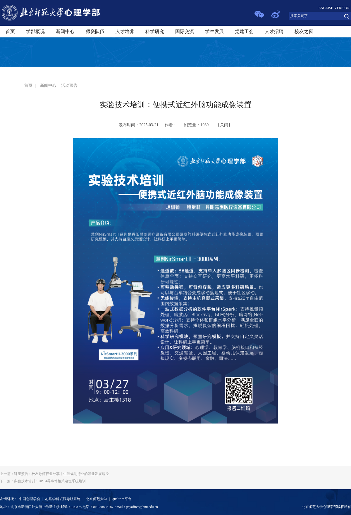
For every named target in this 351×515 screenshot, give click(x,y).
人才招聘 (274, 31)
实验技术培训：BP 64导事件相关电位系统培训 (43, 481)
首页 (10, 31)
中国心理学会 (29, 499)
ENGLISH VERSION (334, 8)
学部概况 (35, 31)
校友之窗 (304, 31)
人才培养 (125, 31)
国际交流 (184, 31)
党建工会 (244, 31)
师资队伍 (95, 31)
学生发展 (214, 31)
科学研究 (154, 31)
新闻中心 (65, 31)
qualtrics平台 (121, 499)
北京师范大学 (96, 499)
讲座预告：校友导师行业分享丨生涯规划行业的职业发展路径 (54, 474)
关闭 (224, 125)
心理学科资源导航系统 (62, 499)
